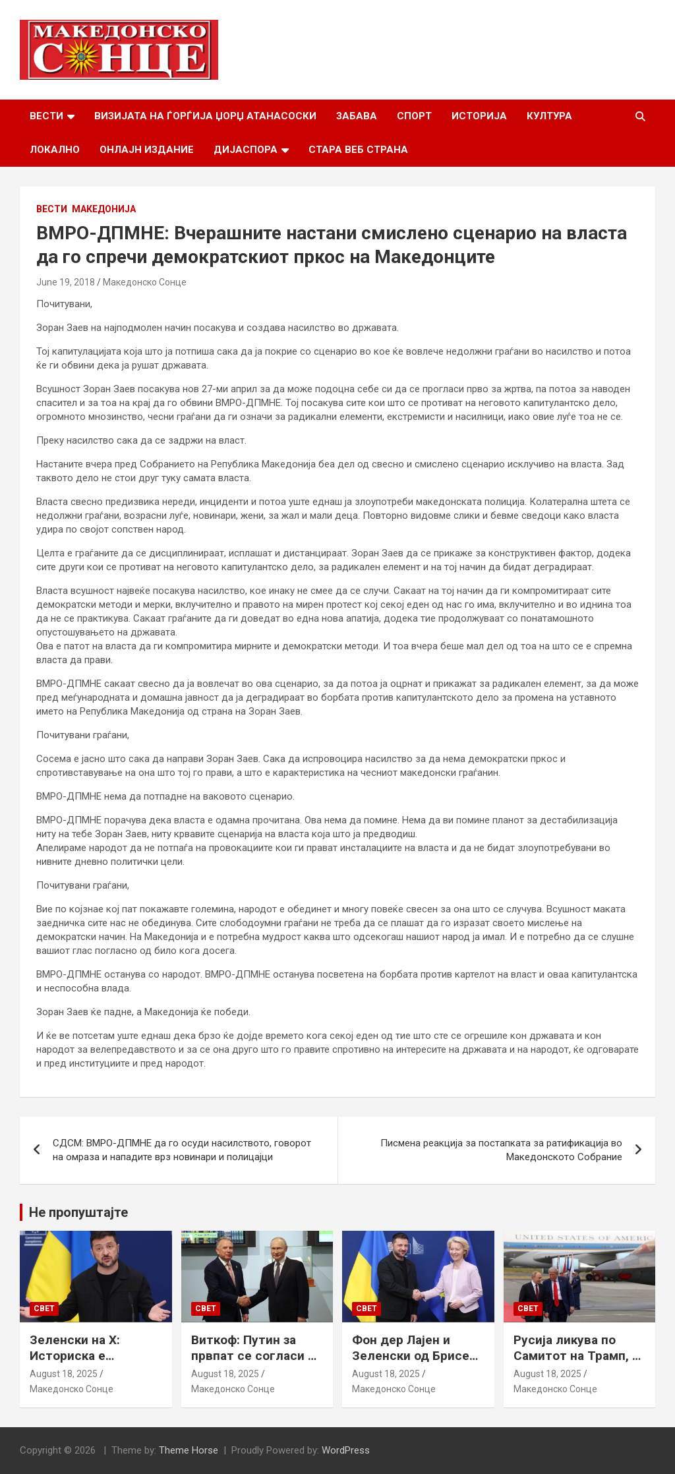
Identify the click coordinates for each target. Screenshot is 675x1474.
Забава (356, 116)
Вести (46, 116)
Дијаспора (246, 150)
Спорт (414, 116)
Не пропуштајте (78, 1212)
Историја (479, 116)
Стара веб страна (358, 150)
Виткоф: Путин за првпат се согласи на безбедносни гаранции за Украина (256, 1364)
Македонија (104, 209)
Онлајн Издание (147, 150)
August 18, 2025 (64, 1374)
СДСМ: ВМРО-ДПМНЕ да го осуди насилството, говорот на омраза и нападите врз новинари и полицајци (182, 1150)
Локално (55, 150)
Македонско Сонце (145, 282)
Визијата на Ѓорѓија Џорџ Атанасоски (205, 116)
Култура (549, 116)
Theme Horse (188, 1450)
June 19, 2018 (65, 282)
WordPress (346, 1450)
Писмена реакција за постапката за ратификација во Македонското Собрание (501, 1150)
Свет (44, 1308)
